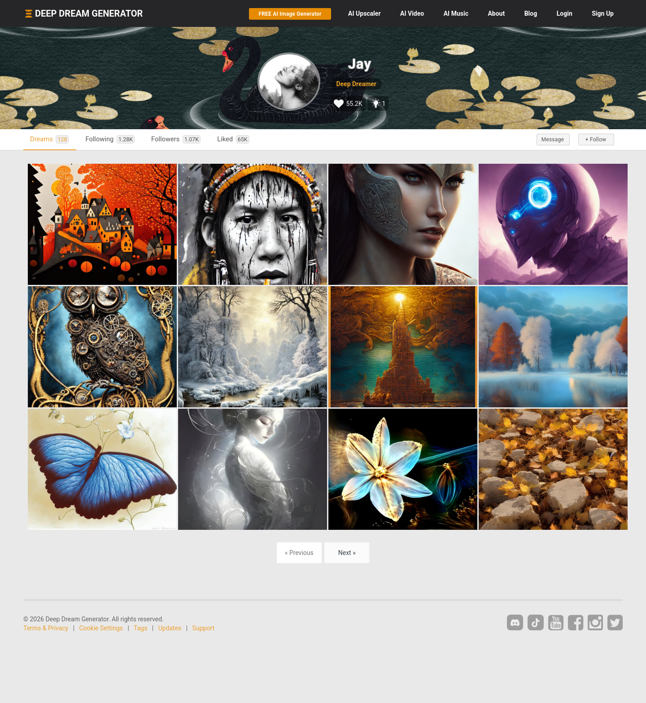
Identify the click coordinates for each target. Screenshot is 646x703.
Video (412, 13)
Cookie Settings (101, 628)
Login (564, 13)
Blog (530, 13)
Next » (347, 552)
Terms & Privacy (45, 628)
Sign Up (603, 13)
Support (203, 628)
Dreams (49, 139)
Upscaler (364, 13)
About (496, 13)
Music (456, 13)
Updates (170, 628)
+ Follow (595, 139)
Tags (140, 628)
